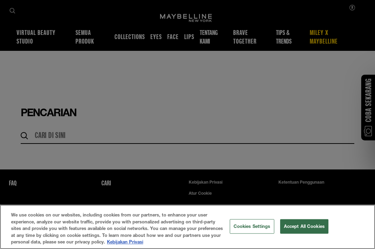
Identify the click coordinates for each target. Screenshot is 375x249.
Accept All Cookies (304, 226)
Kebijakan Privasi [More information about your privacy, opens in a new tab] (125, 242)
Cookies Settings (252, 226)
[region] (187, 227)
